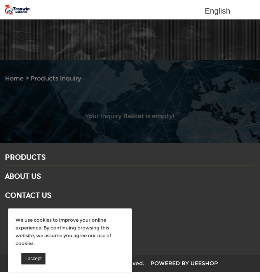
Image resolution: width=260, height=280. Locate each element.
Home (14, 78)
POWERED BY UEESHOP (184, 263)
